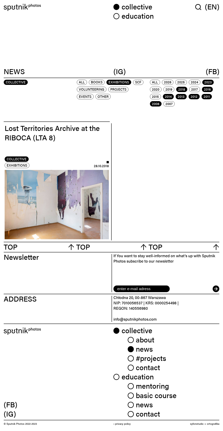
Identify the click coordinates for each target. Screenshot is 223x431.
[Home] (57, 7)
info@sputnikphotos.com (135, 319)
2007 (169, 103)
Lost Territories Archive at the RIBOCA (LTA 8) (52, 132)
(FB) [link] (10, 404)
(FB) (212, 71)
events (85, 96)
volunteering (91, 89)
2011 (207, 96)
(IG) (119, 71)
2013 (181, 96)
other (103, 96)
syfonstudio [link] (197, 423)
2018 (181, 89)
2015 (155, 96)
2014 (168, 96)
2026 (167, 82)
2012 (194, 96)
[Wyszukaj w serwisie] (200, 7)
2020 (155, 89)
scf (138, 82)
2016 (207, 89)
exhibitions (118, 82)
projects (118, 89)
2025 (181, 82)
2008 (155, 103)
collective (16, 159)
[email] (141, 288)
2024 (194, 82)
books (97, 82)
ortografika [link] (213, 423)
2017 (194, 89)
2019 (168, 89)
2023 (208, 82)
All (82, 82)
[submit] (216, 288)
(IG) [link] (10, 414)
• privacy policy (122, 423)
